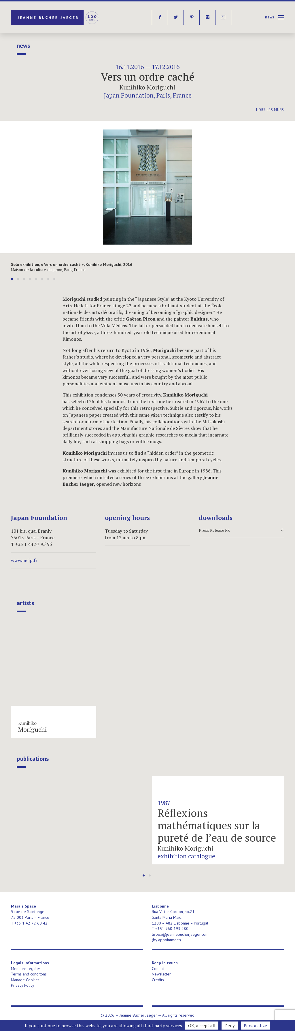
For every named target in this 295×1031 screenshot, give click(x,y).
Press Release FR (241, 530)
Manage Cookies (25, 979)
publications (33, 759)
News (269, 17)
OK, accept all (201, 1025)
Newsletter (161, 974)
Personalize (255, 1025)
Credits (158, 979)
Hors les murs (270, 109)
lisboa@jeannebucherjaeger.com (180, 934)
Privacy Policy (22, 985)
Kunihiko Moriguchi (147, 87)
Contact (158, 968)
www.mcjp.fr (24, 560)
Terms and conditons (29, 974)
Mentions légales (26, 968)
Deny (229, 1025)
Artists (25, 603)
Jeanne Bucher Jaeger (55, 17)
